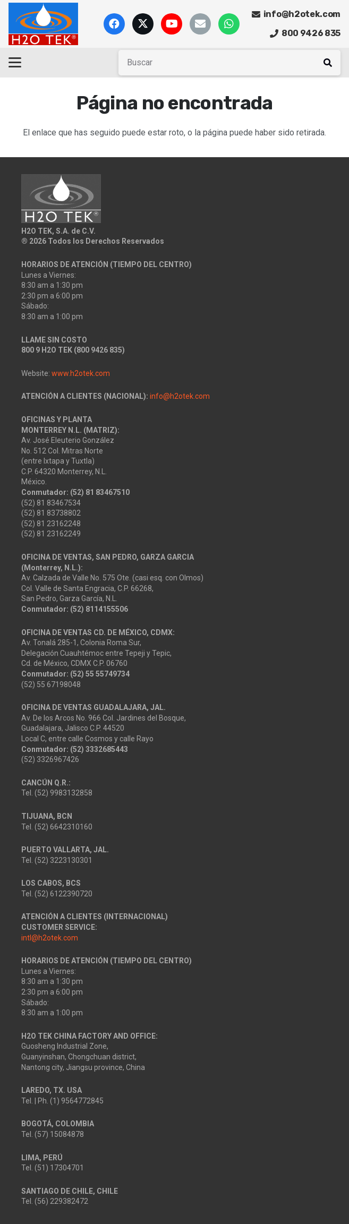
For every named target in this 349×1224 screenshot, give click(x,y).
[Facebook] (114, 24)
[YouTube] (171, 24)
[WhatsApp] (229, 24)
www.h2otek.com (81, 373)
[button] (15, 62)
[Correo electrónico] (200, 24)
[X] (143, 24)
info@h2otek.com (180, 396)
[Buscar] (229, 62)
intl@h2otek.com (49, 938)
